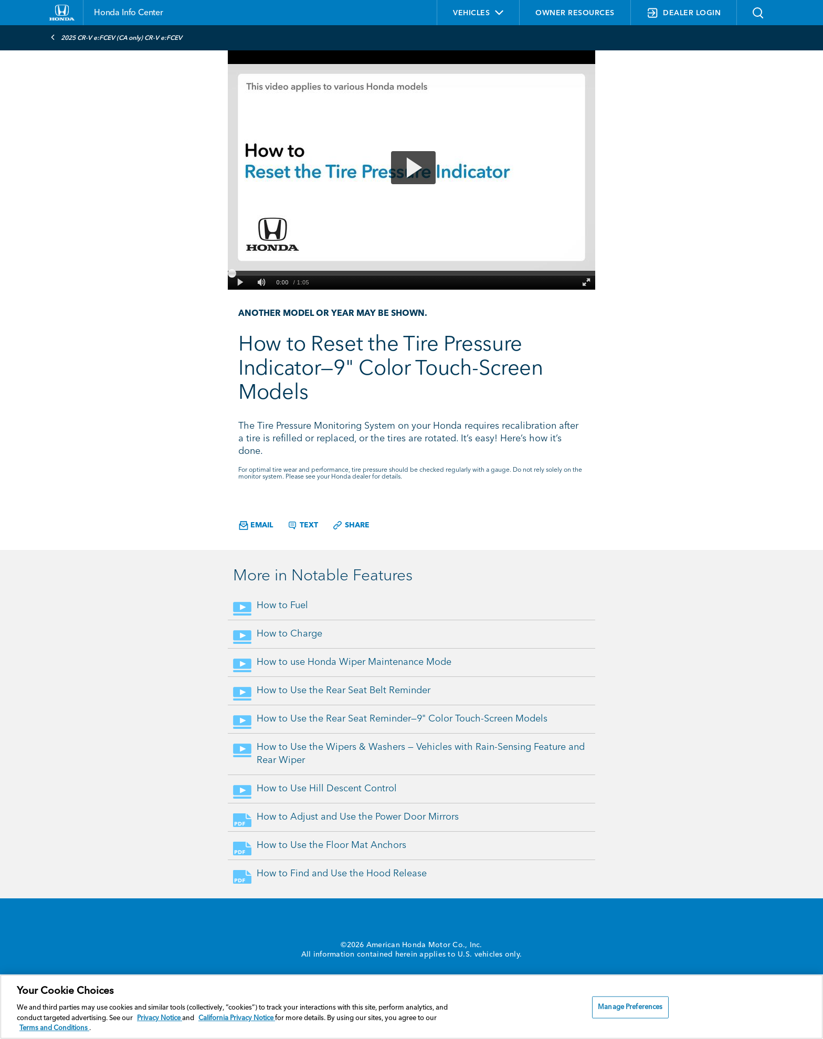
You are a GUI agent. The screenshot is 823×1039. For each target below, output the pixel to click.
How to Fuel (282, 605)
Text (302, 525)
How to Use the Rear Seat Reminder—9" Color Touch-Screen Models (402, 719)
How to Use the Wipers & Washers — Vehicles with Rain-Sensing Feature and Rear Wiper (421, 754)
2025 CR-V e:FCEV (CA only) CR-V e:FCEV (116, 37)
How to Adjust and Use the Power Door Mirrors (358, 817)
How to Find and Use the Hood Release (342, 873)
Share (351, 525)
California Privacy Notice (236, 1018)
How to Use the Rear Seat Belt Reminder (343, 690)
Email (256, 525)
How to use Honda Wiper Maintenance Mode (354, 662)
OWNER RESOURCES (575, 13)
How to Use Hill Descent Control (327, 788)
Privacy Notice (159, 1018)
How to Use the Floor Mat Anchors (331, 845)
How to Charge (289, 634)
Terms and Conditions (54, 1028)
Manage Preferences (630, 1007)
